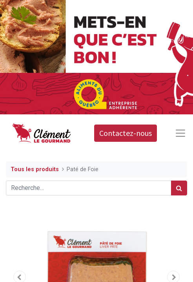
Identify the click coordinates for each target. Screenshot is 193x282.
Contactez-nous (125, 133)
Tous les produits (35, 169)
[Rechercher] (179, 188)
